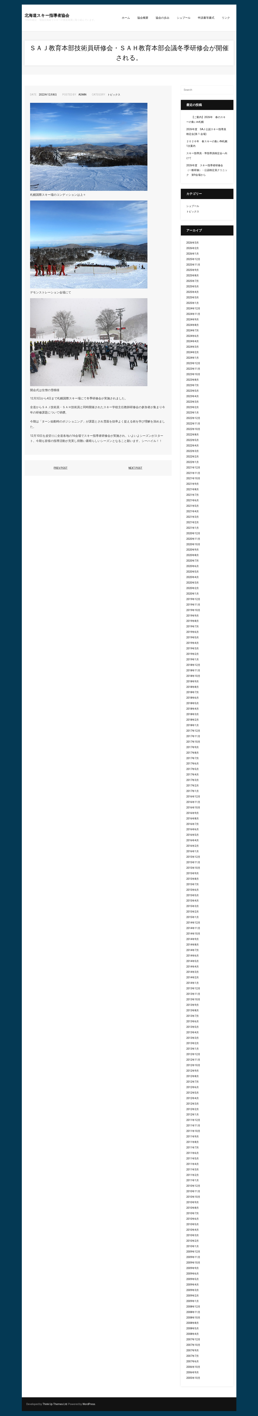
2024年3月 (192, 347)
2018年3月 (192, 714)
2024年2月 (192, 352)
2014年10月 (193, 934)
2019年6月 (192, 632)
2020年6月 (192, 566)
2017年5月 (192, 769)
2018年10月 (193, 676)
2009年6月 (192, 1274)
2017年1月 (192, 791)
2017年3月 (192, 780)
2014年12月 (193, 923)
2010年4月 (192, 1230)
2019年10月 (193, 610)
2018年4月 (192, 709)
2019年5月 (192, 637)
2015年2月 (192, 912)
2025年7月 (192, 281)
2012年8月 (192, 1076)
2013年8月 (192, 1010)
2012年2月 (192, 1109)
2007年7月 (192, 1356)
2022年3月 (192, 451)
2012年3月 (192, 1104)
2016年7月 (192, 824)
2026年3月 (192, 243)
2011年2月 (192, 1175)
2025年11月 (193, 265)
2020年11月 (193, 539)
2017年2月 (192, 786)
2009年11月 (193, 1257)
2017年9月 (192, 747)
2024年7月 (192, 330)
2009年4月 (192, 1285)
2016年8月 (192, 819)
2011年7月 (192, 1148)
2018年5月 (192, 703)
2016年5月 (192, 835)
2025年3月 (192, 297)
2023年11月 (193, 369)
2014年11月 (193, 928)
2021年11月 (193, 473)
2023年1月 (192, 413)
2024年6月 (192, 336)
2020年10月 (193, 544)
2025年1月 (192, 303)
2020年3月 (192, 583)
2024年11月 (193, 314)
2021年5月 (192, 506)
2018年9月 (192, 681)
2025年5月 (192, 286)
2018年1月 (192, 725)
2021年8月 (192, 489)
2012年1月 (192, 1115)
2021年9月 (192, 484)
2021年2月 (192, 522)
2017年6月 (192, 764)
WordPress (89, 1404)
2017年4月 (192, 775)
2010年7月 (192, 1213)
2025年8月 (192, 275)
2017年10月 (193, 742)
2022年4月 (192, 446)
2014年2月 (192, 977)
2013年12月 (193, 988)
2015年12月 (193, 857)
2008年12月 (193, 1307)
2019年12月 (193, 599)
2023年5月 (192, 391)
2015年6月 (192, 890)
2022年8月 (192, 435)
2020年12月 (193, 533)
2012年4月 (192, 1098)
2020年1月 (192, 594)
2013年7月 (192, 1016)
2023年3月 (192, 402)
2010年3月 (192, 1235)
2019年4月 (192, 643)
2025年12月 (193, 259)
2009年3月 (192, 1290)
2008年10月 (193, 1318)
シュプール (192, 206)
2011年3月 (192, 1170)
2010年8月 (192, 1208)
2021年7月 (192, 495)
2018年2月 (192, 720)
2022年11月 (193, 424)
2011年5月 (192, 1159)
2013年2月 (192, 1043)
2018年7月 (192, 692)
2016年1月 (192, 851)
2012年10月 (193, 1065)
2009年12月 (193, 1252)
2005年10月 (193, 1378)
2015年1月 (192, 917)
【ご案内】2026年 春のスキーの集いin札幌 (206, 120)
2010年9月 (192, 1202)
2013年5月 (192, 1027)
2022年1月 (192, 462)
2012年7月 (192, 1082)
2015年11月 (193, 862)
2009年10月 (193, 1263)
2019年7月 (192, 626)
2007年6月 (192, 1361)
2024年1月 (192, 358)
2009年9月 (192, 1268)
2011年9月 (192, 1137)
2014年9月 (192, 939)
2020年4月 (192, 577)
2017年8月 (192, 753)
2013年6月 (192, 1021)
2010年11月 (193, 1191)
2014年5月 (192, 961)
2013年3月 (192, 1038)
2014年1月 (192, 983)
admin (82, 94)
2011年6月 (192, 1153)
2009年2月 (192, 1296)
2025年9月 (192, 270)
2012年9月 (192, 1071)
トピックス (113, 94)
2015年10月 (193, 868)
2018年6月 (192, 698)
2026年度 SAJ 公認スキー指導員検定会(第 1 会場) (206, 132)
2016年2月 (192, 846)
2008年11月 (193, 1312)
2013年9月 (192, 1005)
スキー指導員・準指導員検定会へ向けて (206, 156)
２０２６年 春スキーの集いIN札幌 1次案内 (207, 144)
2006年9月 (192, 1372)
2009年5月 (192, 1279)
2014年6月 (192, 956)
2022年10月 (193, 429)
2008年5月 (192, 1328)
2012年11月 (193, 1060)
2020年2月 (192, 588)
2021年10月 (193, 479)
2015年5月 (192, 895)
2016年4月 (192, 840)
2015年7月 (192, 884)
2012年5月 (192, 1093)
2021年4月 (192, 511)
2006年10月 (193, 1367)
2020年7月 (192, 561)
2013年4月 (192, 1032)
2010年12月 (193, 1186)
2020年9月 (192, 550)
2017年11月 (193, 736)
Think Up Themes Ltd (55, 1404)
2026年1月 (192, 254)
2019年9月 (192, 616)
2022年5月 (192, 440)
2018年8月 (192, 687)
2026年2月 (192, 248)
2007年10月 (193, 1345)
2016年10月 (193, 808)
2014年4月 (192, 967)
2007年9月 (192, 1350)
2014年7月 (192, 950)
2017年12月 (193, 731)
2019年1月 (192, 659)
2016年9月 (192, 813)
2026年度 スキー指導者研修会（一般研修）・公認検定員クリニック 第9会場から (206, 170)
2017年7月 (192, 758)
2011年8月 (192, 1142)
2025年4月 (192, 292)
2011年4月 (192, 1164)
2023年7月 (192, 385)
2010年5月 (192, 1224)
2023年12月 (193, 363)
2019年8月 (192, 621)
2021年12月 (193, 468)
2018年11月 (193, 670)
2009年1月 (192, 1301)
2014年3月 (192, 972)
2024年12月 (193, 308)
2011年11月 (193, 1126)
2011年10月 (193, 1131)
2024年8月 (192, 325)
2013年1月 (192, 1049)
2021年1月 (192, 528)
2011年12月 (193, 1120)
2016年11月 (193, 802)
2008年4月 (192, 1334)
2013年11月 (193, 994)
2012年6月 (192, 1087)
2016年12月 (193, 797)
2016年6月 (192, 830)
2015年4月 (192, 901)
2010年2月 (192, 1241)
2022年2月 (192, 457)
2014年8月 (192, 945)
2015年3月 (192, 906)
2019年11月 (193, 605)
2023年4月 (192, 396)
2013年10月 (193, 999)
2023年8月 (192, 380)
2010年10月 (193, 1197)
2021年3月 (192, 517)
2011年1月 (192, 1181)
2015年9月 (192, 873)
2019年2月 (192, 654)
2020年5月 (192, 572)
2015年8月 (192, 879)
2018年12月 (193, 665)
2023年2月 (192, 407)
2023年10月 (193, 374)
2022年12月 (193, 418)
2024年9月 (192, 319)
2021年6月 (192, 500)
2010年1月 (192, 1246)
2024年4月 (192, 341)
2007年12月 (193, 1339)
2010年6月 (192, 1219)
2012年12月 (193, 1054)
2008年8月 (192, 1323)
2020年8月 (192, 555)
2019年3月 (192, 648)
